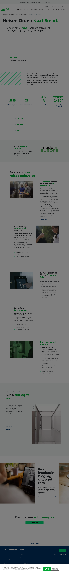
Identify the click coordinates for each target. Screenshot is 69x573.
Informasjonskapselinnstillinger (55, 569)
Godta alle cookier (47, 569)
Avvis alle (63, 568)
